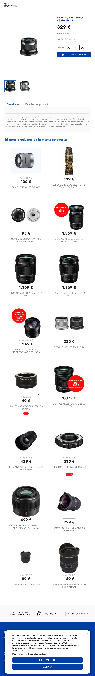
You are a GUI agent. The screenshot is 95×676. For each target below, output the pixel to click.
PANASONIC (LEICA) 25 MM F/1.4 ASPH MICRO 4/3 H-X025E (26, 527)
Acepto (47, 666)
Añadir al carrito (74, 54)
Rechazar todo (47, 659)
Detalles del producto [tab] (37, 104)
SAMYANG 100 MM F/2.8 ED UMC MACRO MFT (26, 468)
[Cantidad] (76, 47)
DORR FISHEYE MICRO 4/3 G (26, 584)
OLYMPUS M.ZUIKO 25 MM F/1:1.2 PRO (26, 294)
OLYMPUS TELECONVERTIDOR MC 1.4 (69, 468)
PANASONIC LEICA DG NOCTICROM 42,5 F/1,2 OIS (26, 351)
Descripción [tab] (13, 104)
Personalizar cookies (37, 654)
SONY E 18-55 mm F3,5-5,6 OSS (26, 187)
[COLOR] (71, 39)
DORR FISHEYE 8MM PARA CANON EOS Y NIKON (69, 586)
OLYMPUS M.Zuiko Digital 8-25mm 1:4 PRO (69, 405)
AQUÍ (63, 643)
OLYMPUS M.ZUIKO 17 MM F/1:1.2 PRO (69, 294)
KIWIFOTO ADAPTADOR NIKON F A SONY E (26, 407)
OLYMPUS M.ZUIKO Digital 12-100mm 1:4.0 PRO (69, 240)
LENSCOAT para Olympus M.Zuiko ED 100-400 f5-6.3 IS (69, 186)
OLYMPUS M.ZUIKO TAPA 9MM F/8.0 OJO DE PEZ (26, 240)
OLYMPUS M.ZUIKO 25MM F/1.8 (69, 347)
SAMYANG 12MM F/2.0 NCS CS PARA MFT (69, 529)
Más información (19, 654)
